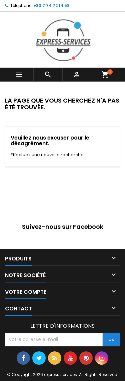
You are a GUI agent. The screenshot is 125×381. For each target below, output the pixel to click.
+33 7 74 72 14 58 (51, 5)
